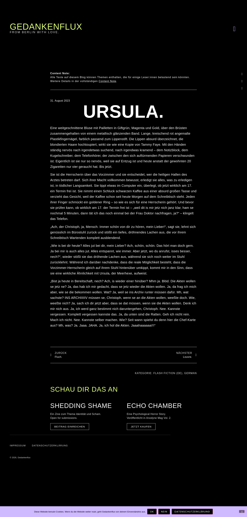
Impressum (18, 446)
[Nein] (242, 511)
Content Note (107, 81)
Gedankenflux (46, 26)
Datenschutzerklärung (50, 446)
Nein (164, 511)
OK (152, 511)
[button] (234, 29)
